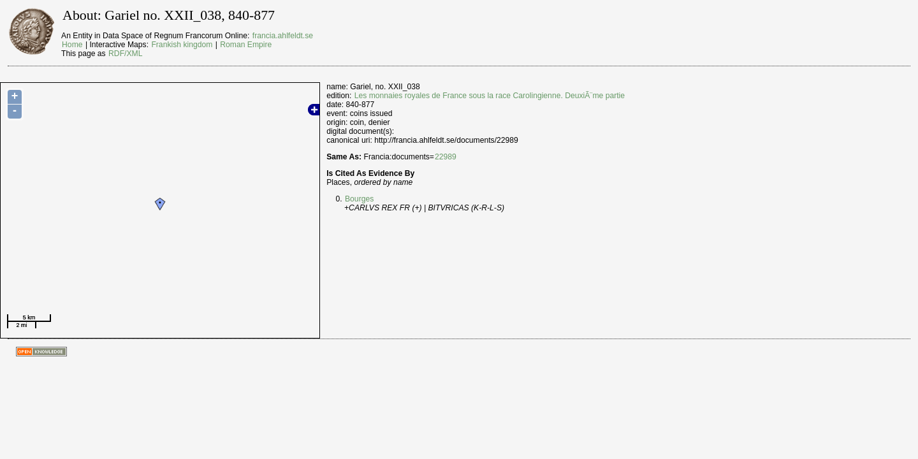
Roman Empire (246, 44)
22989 (445, 156)
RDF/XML (125, 53)
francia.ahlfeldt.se (282, 35)
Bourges (359, 198)
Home (72, 44)
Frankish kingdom (181, 44)
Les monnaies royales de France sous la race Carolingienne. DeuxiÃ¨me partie (489, 95)
